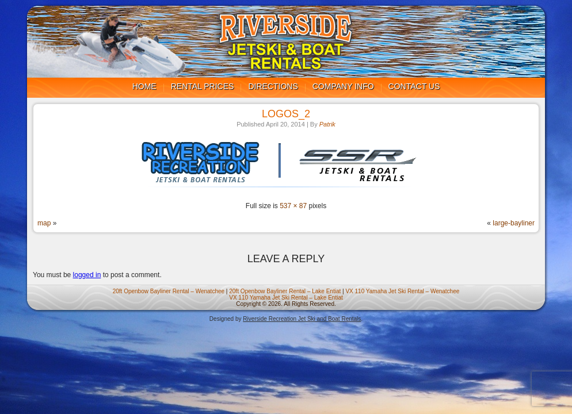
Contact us (414, 86)
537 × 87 (293, 206)
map (44, 223)
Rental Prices (202, 86)
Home (144, 86)
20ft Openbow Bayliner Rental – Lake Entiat (285, 291)
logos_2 (286, 114)
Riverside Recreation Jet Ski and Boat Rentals (302, 319)
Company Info (343, 86)
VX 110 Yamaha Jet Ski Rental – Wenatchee (402, 291)
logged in (87, 275)
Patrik (327, 124)
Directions (273, 86)
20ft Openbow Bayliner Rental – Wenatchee (168, 291)
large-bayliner (514, 223)
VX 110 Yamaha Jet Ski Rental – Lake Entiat (286, 297)
